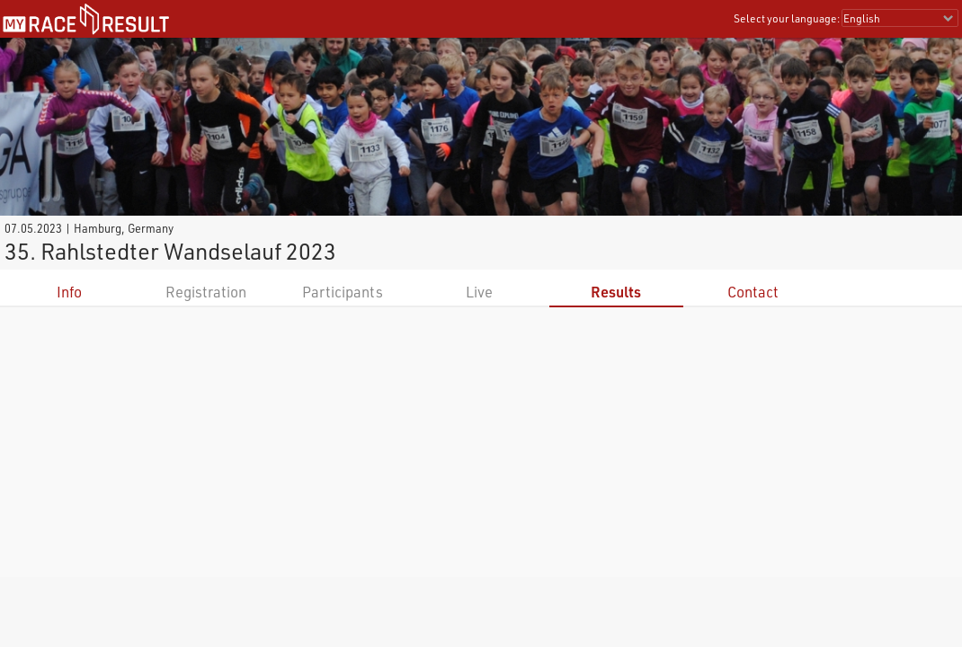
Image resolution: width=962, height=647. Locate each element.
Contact (753, 291)
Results (616, 291)
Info (69, 291)
